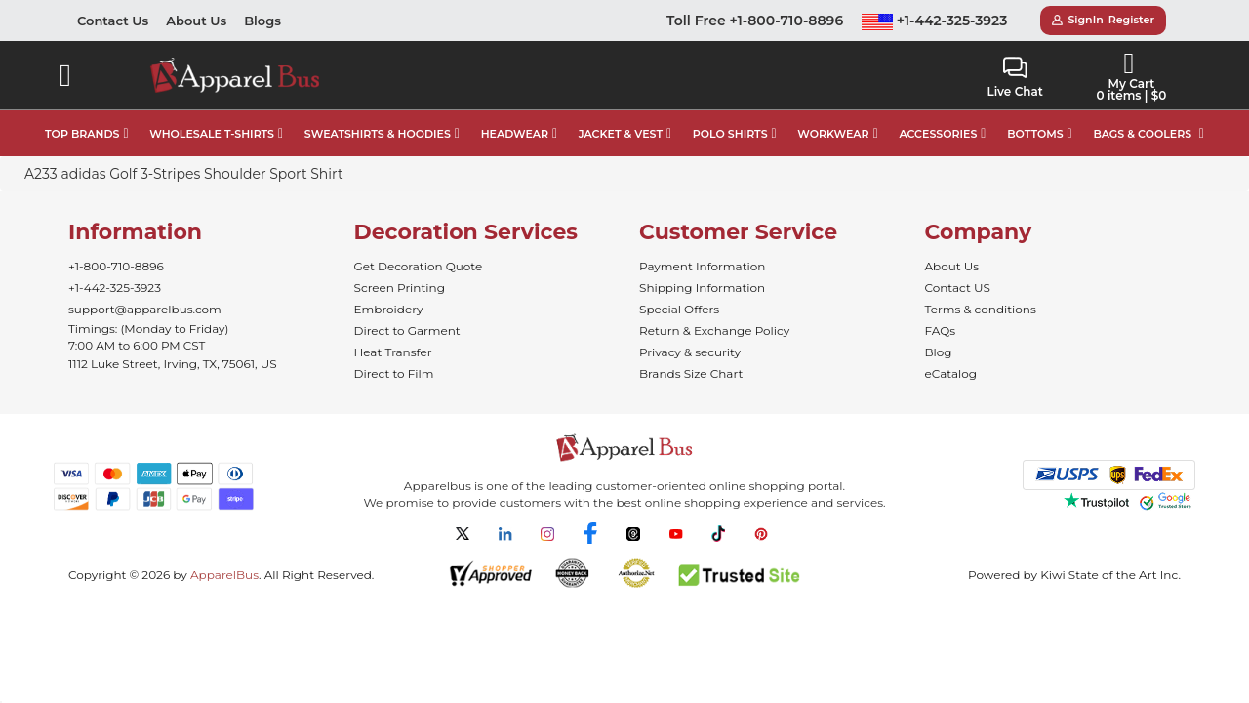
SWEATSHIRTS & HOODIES (377, 134)
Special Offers (679, 309)
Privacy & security (690, 352)
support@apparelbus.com (145, 309)
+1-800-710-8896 (116, 266)
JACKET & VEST (621, 134)
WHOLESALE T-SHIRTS (211, 134)
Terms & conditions (980, 309)
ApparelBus (224, 574)
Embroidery (388, 309)
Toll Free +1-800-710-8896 (754, 20)
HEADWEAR (514, 134)
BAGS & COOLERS (1142, 134)
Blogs (262, 20)
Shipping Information (702, 287)
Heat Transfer (393, 352)
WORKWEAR (832, 134)
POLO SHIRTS (730, 134)
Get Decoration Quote (418, 266)
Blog (938, 352)
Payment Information (702, 266)
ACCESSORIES (938, 134)
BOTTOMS (1035, 134)
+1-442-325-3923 (935, 20)
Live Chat (1014, 78)
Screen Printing (399, 287)
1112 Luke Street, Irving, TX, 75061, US (172, 363)
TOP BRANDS (82, 134)
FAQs (940, 330)
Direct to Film (394, 373)
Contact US (957, 287)
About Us (196, 20)
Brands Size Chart (691, 373)
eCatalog (951, 373)
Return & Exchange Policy (714, 330)
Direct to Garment (407, 330)
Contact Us (112, 20)
